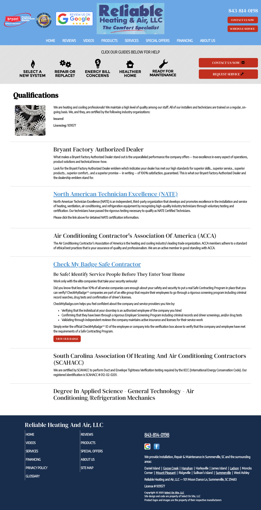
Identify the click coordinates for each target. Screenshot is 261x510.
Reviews (69, 40)
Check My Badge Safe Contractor (97, 264)
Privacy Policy (44, 470)
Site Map (93, 470)
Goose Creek (170, 468)
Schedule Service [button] (242, 29)
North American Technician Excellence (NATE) (115, 194)
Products (109, 40)
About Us (207, 40)
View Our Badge (67, 339)
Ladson (234, 468)
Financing (185, 40)
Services (131, 40)
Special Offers (157, 40)
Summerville (223, 473)
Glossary (39, 479)
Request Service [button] (228, 74)
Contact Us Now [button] (243, 20)
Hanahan (187, 468)
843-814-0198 (156, 435)
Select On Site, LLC (174, 492)
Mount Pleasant (166, 473)
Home (50, 40)
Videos (88, 40)
